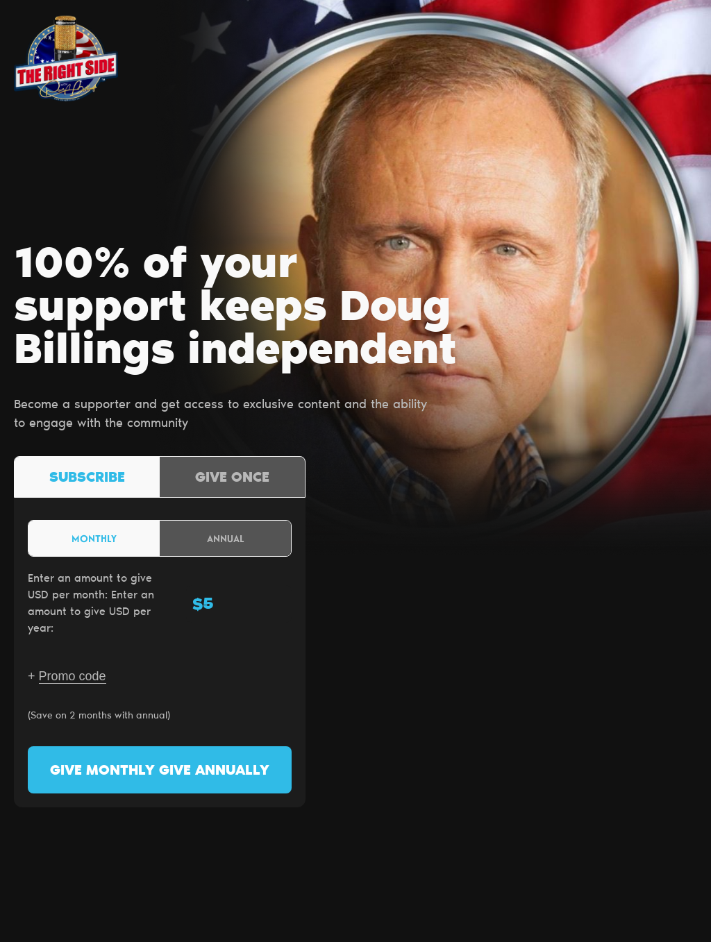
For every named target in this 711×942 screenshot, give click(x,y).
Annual (225, 538)
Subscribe (87, 478)
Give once (232, 478)
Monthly (94, 538)
